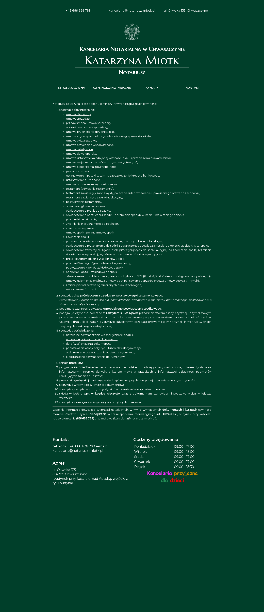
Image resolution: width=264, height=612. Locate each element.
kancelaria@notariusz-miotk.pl (132, 10)
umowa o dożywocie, (80, 149)
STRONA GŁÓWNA (71, 87)
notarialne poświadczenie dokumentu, (92, 339)
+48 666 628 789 (78, 10)
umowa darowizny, (78, 114)
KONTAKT (193, 87)
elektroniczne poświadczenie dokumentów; (95, 356)
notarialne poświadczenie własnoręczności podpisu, (100, 335)
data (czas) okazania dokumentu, (88, 343)
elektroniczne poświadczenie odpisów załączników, (100, 352)
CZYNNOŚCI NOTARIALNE (112, 87)
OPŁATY (152, 87)
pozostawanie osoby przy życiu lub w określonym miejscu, (105, 348)
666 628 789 (85, 418)
